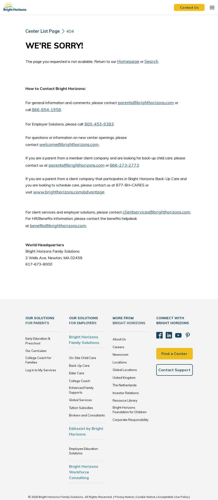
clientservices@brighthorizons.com (152, 206)
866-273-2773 (115, 160)
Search (147, 60)
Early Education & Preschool (37, 328)
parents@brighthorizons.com (142, 101)
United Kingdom (124, 364)
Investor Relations (126, 380)
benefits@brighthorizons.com (167, 212)
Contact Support (174, 353)
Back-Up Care (79, 352)
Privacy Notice (124, 483)
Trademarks (109, 488)
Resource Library (125, 387)
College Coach (79, 368)
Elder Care (76, 360)
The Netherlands (125, 372)
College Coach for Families (38, 347)
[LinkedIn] (166, 320)
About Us (119, 326)
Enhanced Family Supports (81, 377)
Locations (120, 349)
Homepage (126, 60)
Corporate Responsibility (130, 406)
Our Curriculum (35, 338)
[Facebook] (158, 320)
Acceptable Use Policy (173, 483)
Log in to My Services (40, 357)
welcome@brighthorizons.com (64, 141)
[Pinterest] (182, 320)
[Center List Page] (44, 31)
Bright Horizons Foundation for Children (130, 396)
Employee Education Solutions (83, 438)
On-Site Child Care (82, 345)
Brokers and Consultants (87, 402)
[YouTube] (174, 320)
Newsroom (120, 341)
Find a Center (174, 336)
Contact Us (189, 7)
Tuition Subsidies (81, 394)
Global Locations (125, 357)
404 (74, 31)
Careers (118, 334)
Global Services (80, 387)
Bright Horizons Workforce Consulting (83, 459)
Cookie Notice (145, 483)
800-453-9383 (98, 121)
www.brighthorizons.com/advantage (64, 187)
